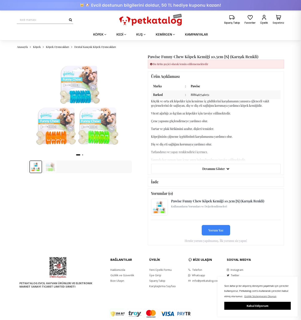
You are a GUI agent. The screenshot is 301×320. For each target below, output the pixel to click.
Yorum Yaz (215, 230)
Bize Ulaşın (117, 280)
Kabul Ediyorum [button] (257, 306)
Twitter (233, 275)
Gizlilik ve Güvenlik (122, 275)
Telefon (195, 269)
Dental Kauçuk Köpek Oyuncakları (95, 47)
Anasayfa (22, 47)
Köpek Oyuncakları (57, 47)
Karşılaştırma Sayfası (162, 286)
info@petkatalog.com (203, 280)
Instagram (235, 269)
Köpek (37, 47)
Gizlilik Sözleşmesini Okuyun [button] (260, 296)
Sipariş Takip (157, 280)
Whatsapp (196, 275)
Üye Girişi (155, 275)
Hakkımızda (117, 269)
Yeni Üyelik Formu (160, 269)
